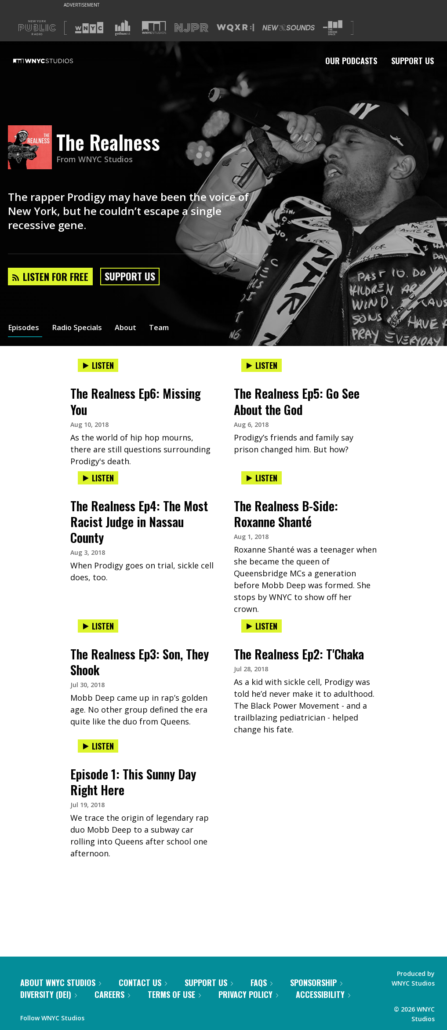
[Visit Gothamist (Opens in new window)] (123, 28)
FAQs (262, 982)
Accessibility (323, 994)
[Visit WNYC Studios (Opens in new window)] (154, 27)
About (134, 329)
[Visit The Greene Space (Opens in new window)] (332, 28)
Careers (112, 994)
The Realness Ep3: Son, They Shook (139, 662)
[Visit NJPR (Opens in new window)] (191, 28)
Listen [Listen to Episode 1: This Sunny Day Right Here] (98, 746)
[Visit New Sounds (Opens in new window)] (288, 28)
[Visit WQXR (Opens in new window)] (235, 28)
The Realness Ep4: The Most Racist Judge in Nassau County (139, 521)
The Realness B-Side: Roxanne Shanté (286, 514)
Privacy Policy (248, 994)
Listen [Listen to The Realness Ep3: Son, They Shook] (98, 626)
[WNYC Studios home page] (54, 61)
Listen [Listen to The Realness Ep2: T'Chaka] (261, 626)
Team (170, 329)
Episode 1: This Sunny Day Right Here (133, 782)
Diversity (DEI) (48, 994)
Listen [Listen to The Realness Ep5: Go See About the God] (261, 365)
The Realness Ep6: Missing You (135, 401)
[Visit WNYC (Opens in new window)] (89, 27)
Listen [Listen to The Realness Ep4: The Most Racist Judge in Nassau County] (98, 478)
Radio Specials (82, 329)
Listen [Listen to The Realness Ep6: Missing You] (98, 365)
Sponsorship (316, 982)
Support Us (412, 60)
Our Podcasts (351, 60)
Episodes (25, 329)
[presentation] (142, 374)
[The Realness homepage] (32, 148)
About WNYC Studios (60, 982)
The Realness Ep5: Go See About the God (297, 401)
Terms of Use (174, 994)
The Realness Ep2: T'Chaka (299, 654)
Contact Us (143, 982)
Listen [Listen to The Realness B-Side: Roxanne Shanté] (261, 478)
